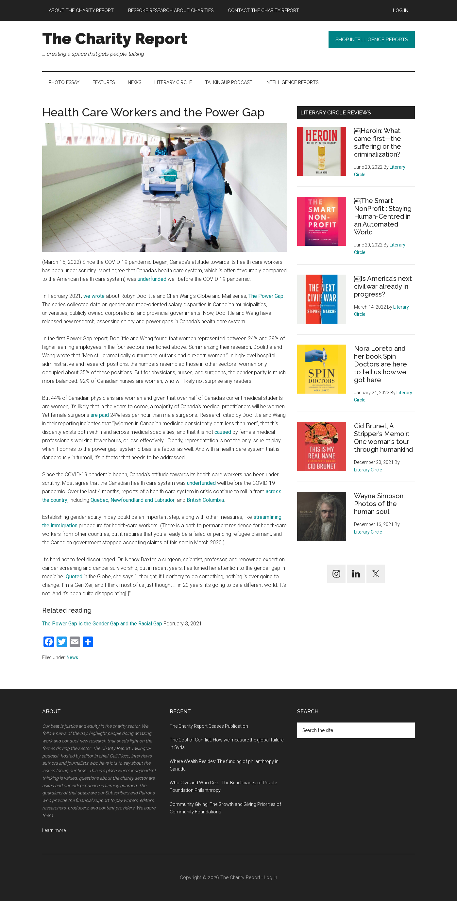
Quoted (74, 576)
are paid (100, 415)
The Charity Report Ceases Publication (209, 726)
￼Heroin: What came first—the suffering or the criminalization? (377, 142)
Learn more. (54, 830)
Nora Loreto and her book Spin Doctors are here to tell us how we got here (380, 364)
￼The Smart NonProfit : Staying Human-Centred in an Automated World (383, 216)
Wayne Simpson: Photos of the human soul (379, 504)
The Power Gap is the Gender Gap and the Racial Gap (102, 623)
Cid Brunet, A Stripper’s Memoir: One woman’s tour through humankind (383, 437)
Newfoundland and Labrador (142, 500)
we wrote (94, 296)
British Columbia (205, 500)
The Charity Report (114, 38)
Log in (270, 877)
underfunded (152, 279)
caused (222, 432)
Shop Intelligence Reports (367, 40)
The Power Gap (265, 296)
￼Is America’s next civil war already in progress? (383, 286)
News (72, 657)
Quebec (99, 500)
